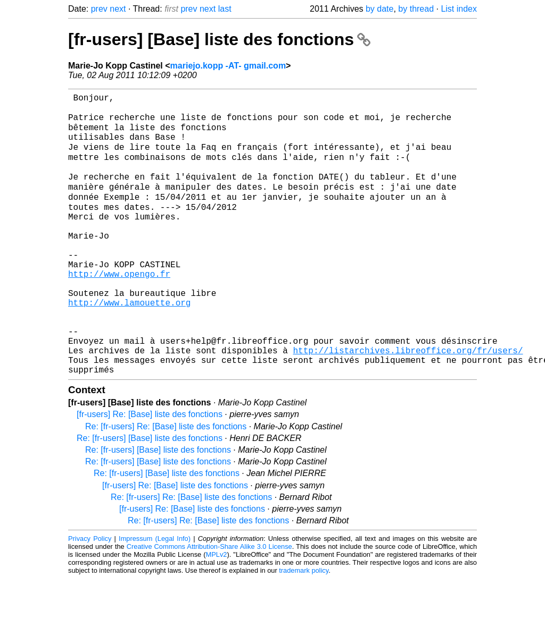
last (225, 8)
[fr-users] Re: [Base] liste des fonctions (149, 471)
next (118, 8)
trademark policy (303, 628)
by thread (416, 8)
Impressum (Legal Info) (155, 596)
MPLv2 (216, 612)
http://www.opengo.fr (119, 310)
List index (459, 8)
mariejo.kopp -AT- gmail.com (228, 65)
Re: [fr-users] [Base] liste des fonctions (149, 495)
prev (99, 8)
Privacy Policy (89, 596)
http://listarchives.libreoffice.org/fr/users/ (408, 403)
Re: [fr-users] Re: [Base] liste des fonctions (165, 483)
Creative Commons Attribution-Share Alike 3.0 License (209, 604)
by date (379, 8)
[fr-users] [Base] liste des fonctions (219, 39)
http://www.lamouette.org (129, 345)
